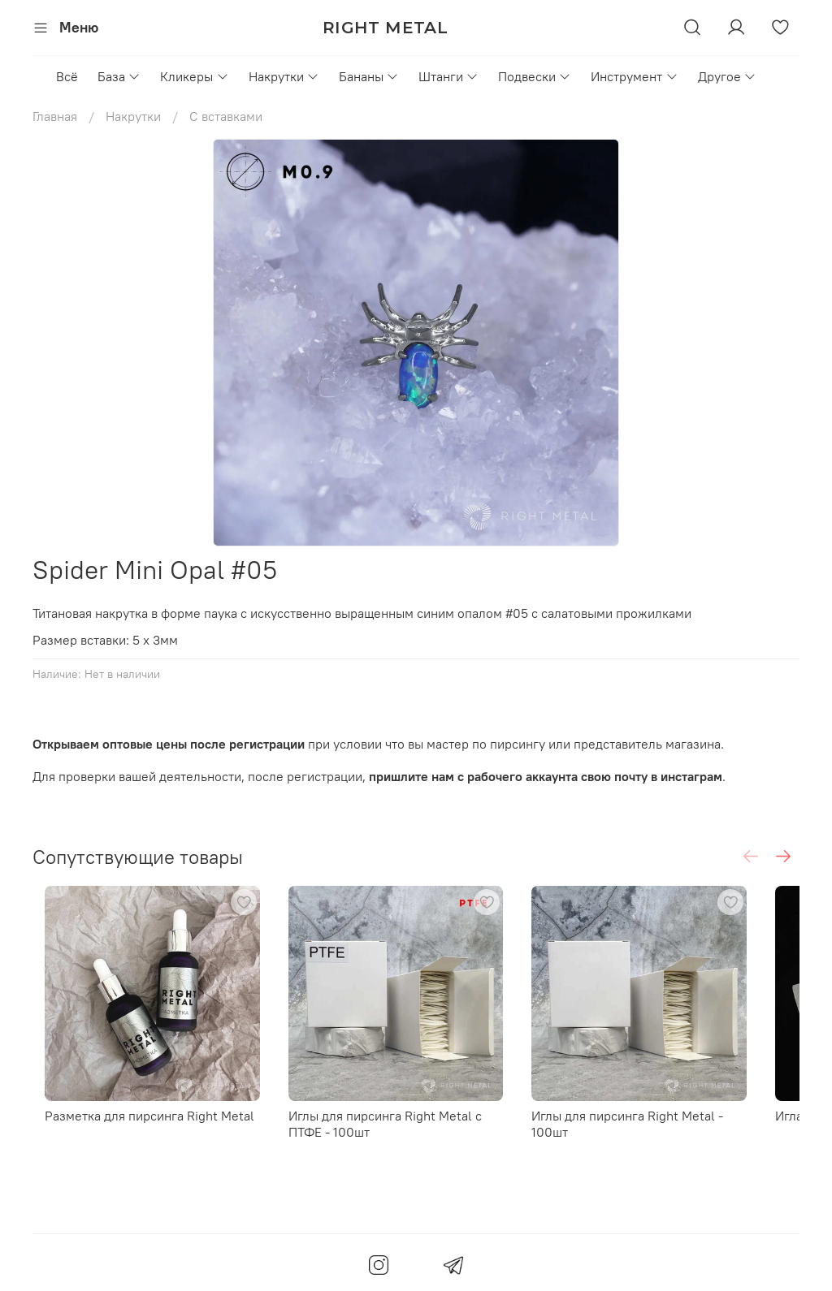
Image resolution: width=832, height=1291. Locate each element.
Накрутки (284, 76)
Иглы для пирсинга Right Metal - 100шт (679, 1137)
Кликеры (194, 76)
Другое (727, 76)
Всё (67, 76)
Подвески (534, 76)
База (119, 76)
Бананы (369, 76)
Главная (54, 116)
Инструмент (634, 76)
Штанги (448, 76)
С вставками (225, 116)
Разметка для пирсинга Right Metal (137, 1137)
